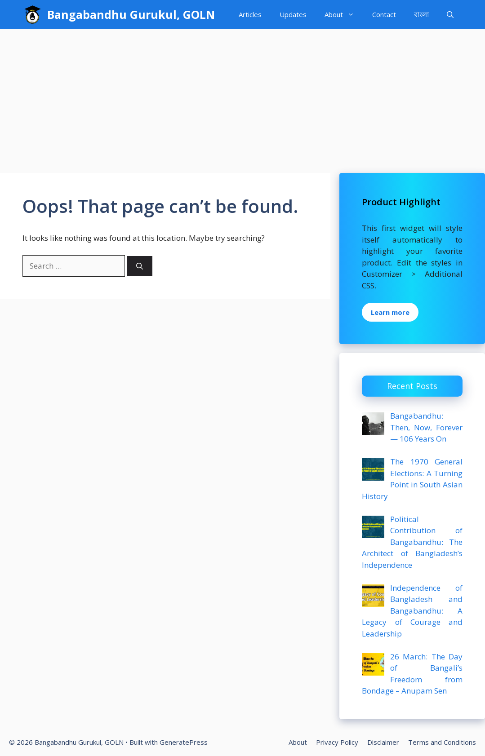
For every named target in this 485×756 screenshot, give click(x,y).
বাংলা (421, 14)
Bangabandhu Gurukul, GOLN (131, 14)
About (344, 14)
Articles (250, 14)
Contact (384, 14)
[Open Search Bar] (450, 14)
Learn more (390, 312)
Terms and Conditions (442, 742)
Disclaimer (383, 742)
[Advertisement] (242, 96)
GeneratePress (184, 742)
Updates (293, 14)
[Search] (139, 266)
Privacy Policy (337, 742)
